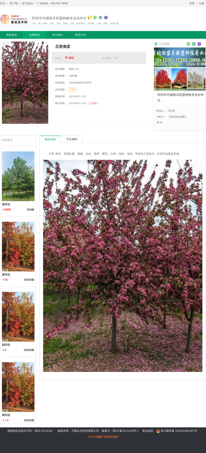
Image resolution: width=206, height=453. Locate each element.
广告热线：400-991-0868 (52, 3)
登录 (192, 3)
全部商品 (34, 34)
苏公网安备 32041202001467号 (179, 430)
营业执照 (147, 430)
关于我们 (57, 34)
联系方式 (80, 34)
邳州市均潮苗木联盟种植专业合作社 (180, 97)
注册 (201, 3)
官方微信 (27, 3)
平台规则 (71, 139)
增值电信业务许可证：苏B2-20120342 (30, 430)
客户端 (14, 3)
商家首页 (11, 34)
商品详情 (50, 139)
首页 (2, 3)
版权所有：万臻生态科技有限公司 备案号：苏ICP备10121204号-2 (97, 430)
